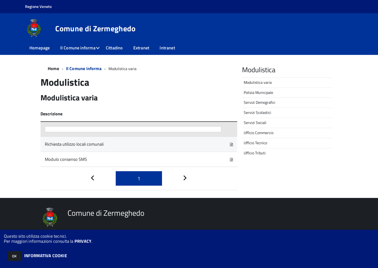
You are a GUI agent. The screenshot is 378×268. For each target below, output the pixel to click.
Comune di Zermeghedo (95, 28)
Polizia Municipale (258, 92)
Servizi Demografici (259, 102)
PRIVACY (82, 241)
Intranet (167, 48)
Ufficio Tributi (255, 153)
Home (53, 68)
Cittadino (114, 48)
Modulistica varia (258, 82)
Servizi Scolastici (257, 112)
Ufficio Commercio (258, 133)
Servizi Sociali (255, 122)
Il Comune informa (77, 48)
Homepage (39, 48)
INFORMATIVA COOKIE (45, 255)
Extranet (141, 48)
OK (14, 256)
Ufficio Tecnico (255, 143)
